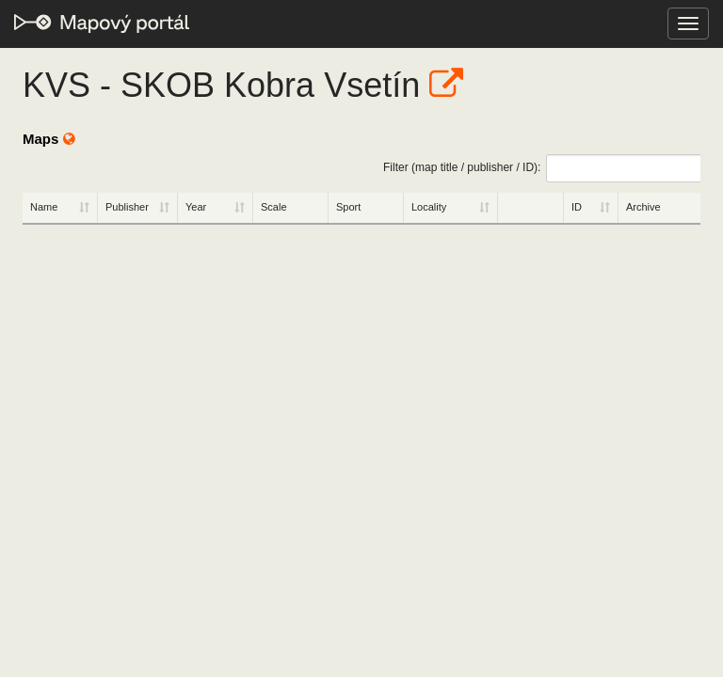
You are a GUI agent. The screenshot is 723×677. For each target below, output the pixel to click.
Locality (428, 207)
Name (43, 207)
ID (576, 207)
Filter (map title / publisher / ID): (541, 168)
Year (195, 207)
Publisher (127, 207)
